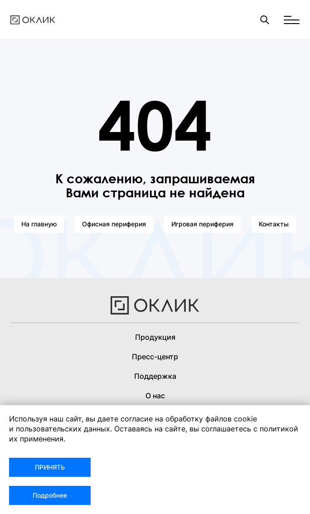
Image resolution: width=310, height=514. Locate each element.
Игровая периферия (202, 224)
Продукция (155, 337)
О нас (155, 395)
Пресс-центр (155, 356)
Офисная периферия (114, 224)
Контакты (274, 224)
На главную (39, 224)
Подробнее (50, 495)
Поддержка (155, 376)
